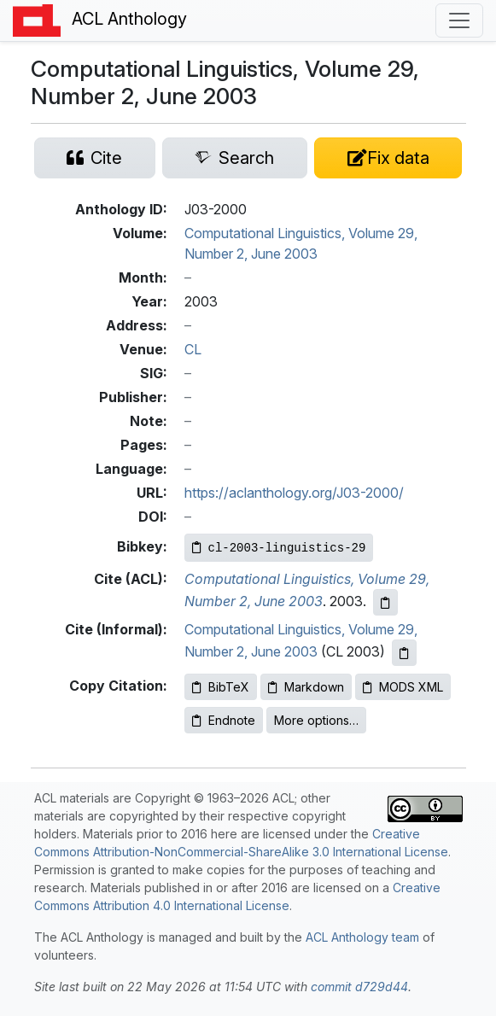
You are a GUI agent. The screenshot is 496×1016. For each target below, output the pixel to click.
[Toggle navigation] (459, 20)
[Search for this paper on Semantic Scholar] (234, 157)
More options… (316, 720)
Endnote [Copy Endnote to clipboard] (223, 720)
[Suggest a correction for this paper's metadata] (388, 157)
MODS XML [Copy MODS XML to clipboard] (403, 687)
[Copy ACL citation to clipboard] (385, 602)
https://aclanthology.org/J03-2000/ (294, 492)
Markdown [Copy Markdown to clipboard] (306, 687)
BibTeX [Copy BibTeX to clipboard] (220, 687)
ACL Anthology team (362, 937)
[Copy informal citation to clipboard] (404, 652)
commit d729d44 (359, 986)
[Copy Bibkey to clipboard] (279, 548)
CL (192, 349)
